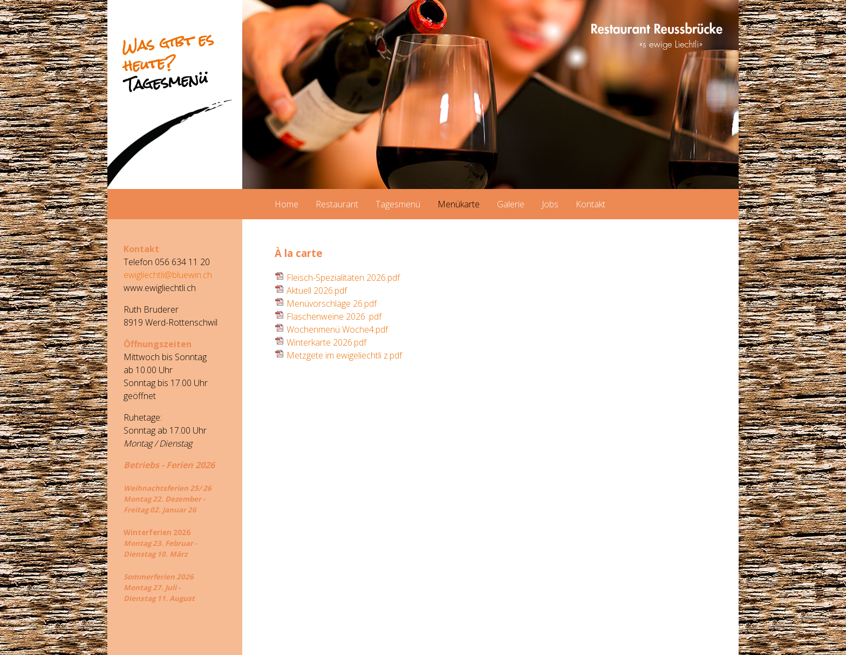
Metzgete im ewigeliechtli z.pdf (344, 355)
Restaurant (337, 204)
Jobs (550, 204)
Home (286, 204)
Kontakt (590, 204)
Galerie (510, 204)
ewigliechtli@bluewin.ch (168, 275)
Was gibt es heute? (168, 62)
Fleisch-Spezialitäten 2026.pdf (343, 277)
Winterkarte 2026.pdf (326, 342)
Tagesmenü (398, 204)
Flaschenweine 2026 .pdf (333, 316)
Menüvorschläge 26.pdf (331, 303)
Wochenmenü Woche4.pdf (337, 329)
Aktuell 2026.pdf (316, 290)
